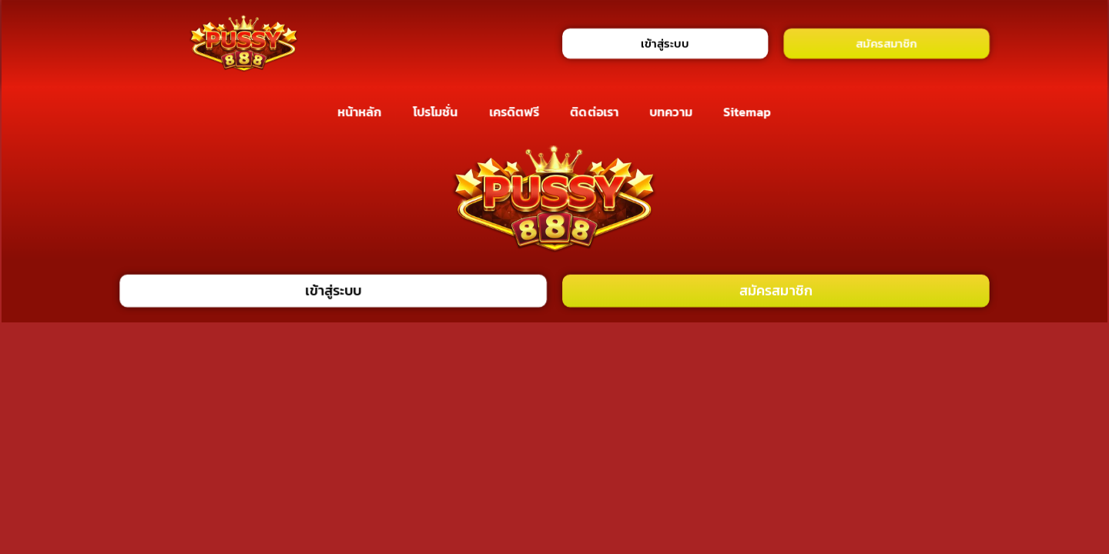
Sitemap (747, 111)
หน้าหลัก (359, 111)
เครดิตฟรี (514, 111)
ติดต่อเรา (595, 111)
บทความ (671, 111)
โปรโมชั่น (435, 111)
